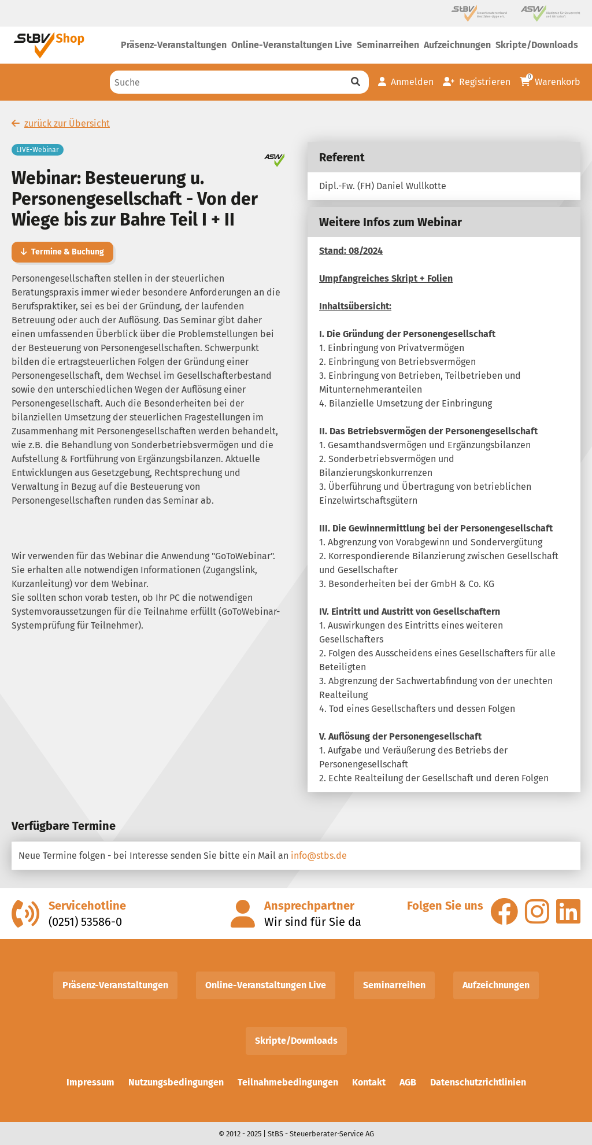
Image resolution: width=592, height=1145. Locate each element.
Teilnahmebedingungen (288, 1082)
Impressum (90, 1082)
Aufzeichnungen (496, 985)
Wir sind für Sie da (312, 922)
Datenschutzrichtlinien (478, 1082)
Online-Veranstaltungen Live (265, 985)
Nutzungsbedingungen (176, 1082)
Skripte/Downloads (296, 1040)
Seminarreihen (394, 985)
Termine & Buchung (62, 252)
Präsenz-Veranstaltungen (115, 985)
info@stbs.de (319, 855)
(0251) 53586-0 (85, 922)
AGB (407, 1082)
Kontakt (369, 1082)
